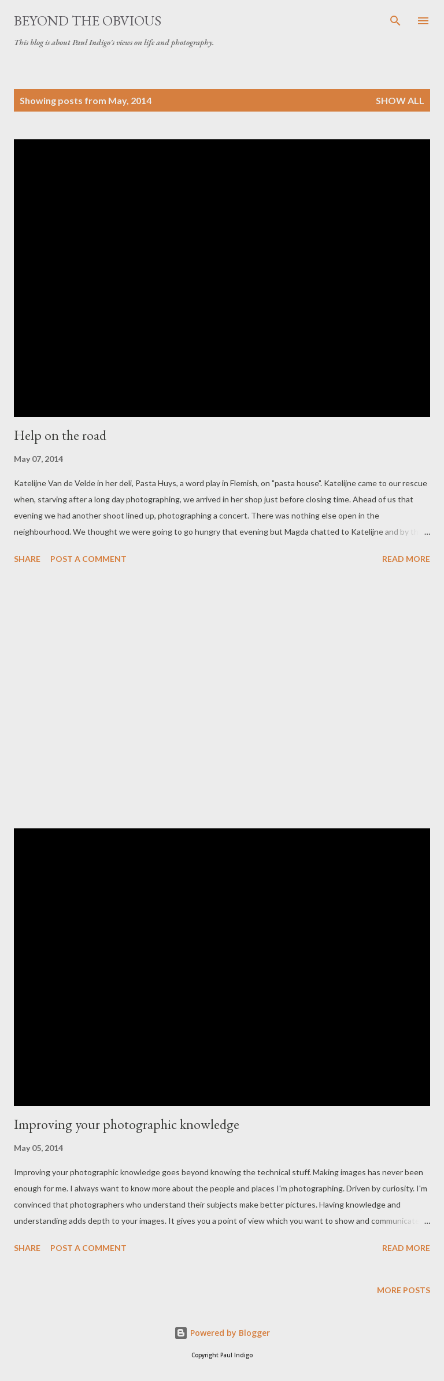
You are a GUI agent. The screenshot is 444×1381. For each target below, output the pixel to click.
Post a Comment (88, 559)
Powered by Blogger (222, 1332)
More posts (403, 1290)
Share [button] (27, 559)
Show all (400, 100)
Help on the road (60, 435)
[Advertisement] (222, 698)
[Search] (395, 21)
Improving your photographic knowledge (126, 1124)
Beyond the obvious (87, 20)
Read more (406, 559)
